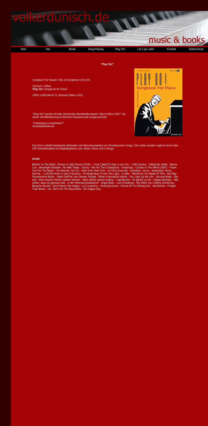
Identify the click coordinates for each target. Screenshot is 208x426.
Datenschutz (196, 49)
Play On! (120, 49)
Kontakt (171, 49)
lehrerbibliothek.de (43, 126)
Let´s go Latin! (145, 49)
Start (23, 49)
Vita (48, 49)
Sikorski (62, 95)
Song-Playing (95, 49)
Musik (72, 49)
